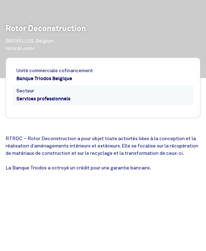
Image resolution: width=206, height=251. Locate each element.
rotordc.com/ (20, 48)
